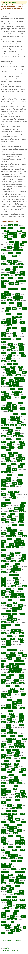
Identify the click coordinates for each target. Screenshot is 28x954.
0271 (3, 933)
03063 (9, 239)
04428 (6, 230)
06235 (14, 525)
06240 (17, 242)
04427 (9, 233)
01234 (16, 508)
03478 (19, 230)
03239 (16, 766)
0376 (8, 588)
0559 (12, 419)
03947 (3, 763)
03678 (18, 427)
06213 (9, 261)
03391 (20, 447)
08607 (12, 494)
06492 (3, 675)
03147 (3, 303)
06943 (3, 769)
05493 (22, 272)
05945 (8, 886)
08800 (22, 244)
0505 (7, 564)
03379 (22, 228)
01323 (22, 849)
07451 (3, 366)
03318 (11, 575)
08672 (18, 439)
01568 (23, 769)
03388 (14, 849)
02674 (13, 769)
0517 (3, 255)
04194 (3, 297)
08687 (18, 569)
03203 (15, 255)
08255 (3, 586)
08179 (17, 886)
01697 (8, 322)
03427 (15, 297)
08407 (23, 758)
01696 (12, 416)
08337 (11, 242)
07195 (8, 477)
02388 (13, 569)
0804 (24, 555)
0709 (8, 686)
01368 (17, 580)
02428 (3, 583)
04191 (3, 397)
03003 (3, 391)
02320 (13, 361)
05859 (16, 763)
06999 (11, 283)
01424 (20, 455)
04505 (3, 455)
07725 (13, 594)
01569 (15, 691)
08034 (18, 253)
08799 (15, 261)
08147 (16, 247)
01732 (15, 336)
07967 (12, 389)
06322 (3, 555)
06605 (3, 502)
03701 (3, 566)
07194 (11, 386)
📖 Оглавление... (7, 948)
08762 (15, 289)
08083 (20, 344)
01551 (9, 772)
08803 (14, 319)
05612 (3, 322)
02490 (18, 905)
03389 (10, 253)
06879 (3, 294)
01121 (6, 236)
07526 (16, 911)
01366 (14, 497)
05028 (3, 378)
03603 (17, 564)
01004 (17, 300)
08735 (8, 924)
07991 (8, 677)
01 (14, 269)
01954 (11, 783)
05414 (23, 558)
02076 (20, 278)
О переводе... (6, 947)
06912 (23, 330)
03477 (3, 264)
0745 (17, 686)
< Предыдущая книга (7, 942)
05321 (11, 775)
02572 (9, 247)
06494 (17, 625)
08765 (18, 416)
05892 (3, 336)
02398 (16, 378)
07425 (21, 675)
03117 (17, 294)
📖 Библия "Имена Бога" (9, 2)
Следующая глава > (20, 940)
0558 (15, 236)
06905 (6, 394)
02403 (24, 372)
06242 (10, 225)
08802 (14, 308)
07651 (3, 228)
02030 (22, 505)
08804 (14, 233)
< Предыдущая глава (7, 940)
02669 (9, 300)
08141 (16, 225)
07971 (17, 908)
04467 (3, 572)
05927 (10, 452)
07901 (9, 328)
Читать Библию (6, 4)
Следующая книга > (20, 942)
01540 (24, 775)
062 (7, 766)
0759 (3, 683)
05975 (22, 600)
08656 (7, 458)
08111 (8, 358)
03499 (8, 314)
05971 (10, 278)
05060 (10, 289)
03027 (15, 566)
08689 (21, 378)
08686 (20, 391)
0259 (24, 586)
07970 (10, 344)
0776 (7, 311)
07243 (19, 422)
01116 (12, 272)
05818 (12, 441)
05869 (12, 264)
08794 (8, 294)
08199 (8, 308)
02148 (13, 353)
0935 (18, 458)
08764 (3, 280)
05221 (14, 391)
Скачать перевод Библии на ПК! (11, 950)
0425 (3, 786)
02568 (18, 836)
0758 (15, 913)
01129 (16, 883)
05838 (24, 233)
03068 (20, 264)
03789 (8, 319)
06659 (7, 852)
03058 (3, 419)
